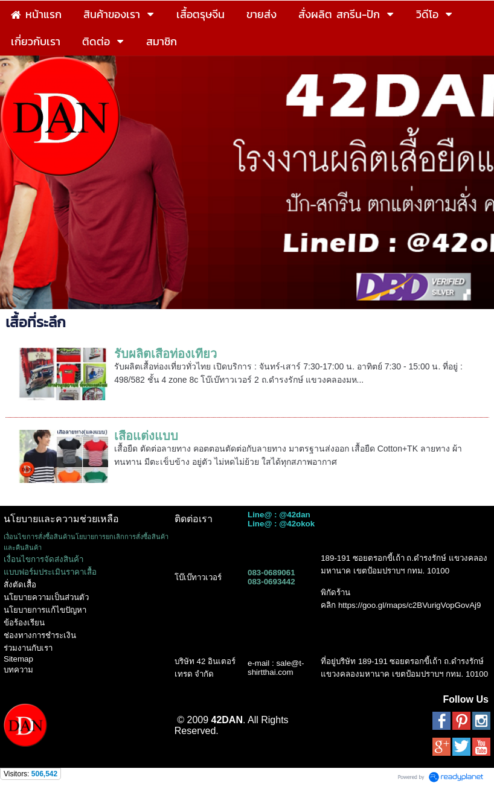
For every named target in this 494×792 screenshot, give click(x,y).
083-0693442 (271, 581)
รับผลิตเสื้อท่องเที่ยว (165, 353)
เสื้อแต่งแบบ (146, 435)
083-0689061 (271, 572)
